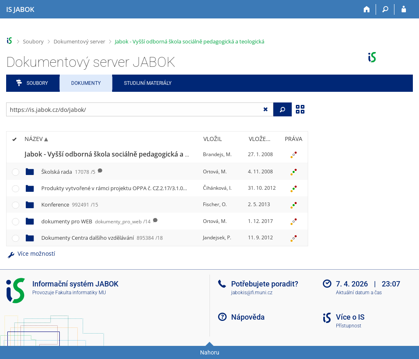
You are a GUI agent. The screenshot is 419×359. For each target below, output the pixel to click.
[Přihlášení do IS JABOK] (403, 9)
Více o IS (350, 317)
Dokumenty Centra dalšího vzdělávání (102, 237)
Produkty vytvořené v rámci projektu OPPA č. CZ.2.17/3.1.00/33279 (134, 188)
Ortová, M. (215, 171)
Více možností (30, 253)
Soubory (33, 41)
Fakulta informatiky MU (80, 292)
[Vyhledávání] (385, 9)
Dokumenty (86, 83)
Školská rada (68, 171)
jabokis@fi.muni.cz (252, 292)
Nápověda (248, 317)
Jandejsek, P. (217, 237)
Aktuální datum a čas (359, 292)
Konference (69, 204)
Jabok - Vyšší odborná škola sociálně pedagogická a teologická (189, 41)
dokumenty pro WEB (96, 221)
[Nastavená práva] (293, 154)
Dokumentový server (79, 41)
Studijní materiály (147, 83)
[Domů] (367, 9)
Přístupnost (348, 326)
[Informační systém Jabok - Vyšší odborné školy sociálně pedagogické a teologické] (20, 9)
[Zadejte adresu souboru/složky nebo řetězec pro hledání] (139, 109)
